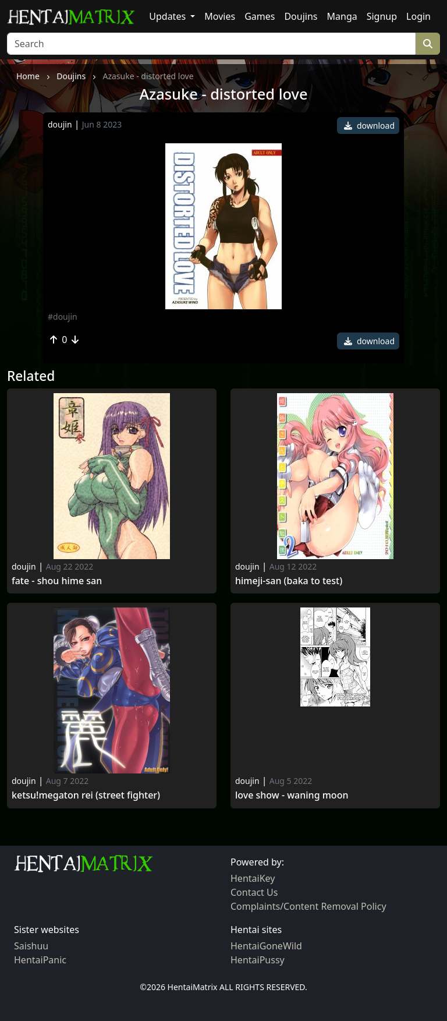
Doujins (300, 16)
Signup (382, 16)
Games (259, 16)
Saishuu (31, 945)
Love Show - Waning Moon (291, 795)
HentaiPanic (40, 959)
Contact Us (254, 892)
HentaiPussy (257, 959)
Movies (219, 16)
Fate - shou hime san (57, 581)
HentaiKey (252, 878)
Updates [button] (168, 16)
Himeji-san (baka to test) (288, 581)
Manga (342, 16)
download (369, 125)
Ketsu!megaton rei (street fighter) (86, 795)
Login (418, 16)
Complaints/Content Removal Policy (308, 906)
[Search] (211, 44)
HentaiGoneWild (266, 945)
